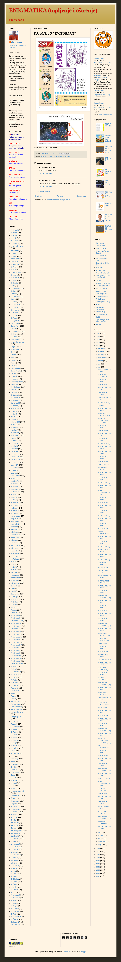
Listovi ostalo (15, 459)
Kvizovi (13, 438)
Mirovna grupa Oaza (103, 285)
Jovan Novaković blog (103, 273)
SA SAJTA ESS (103, 465)
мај (99, 832)
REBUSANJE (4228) (102, 439)
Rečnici (13, 721)
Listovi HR (14, 454)
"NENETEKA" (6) (104, 403)
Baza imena (100, 243)
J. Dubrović (15, 395)
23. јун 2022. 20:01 (45, 174)
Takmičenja (15, 825)
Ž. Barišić (14, 876)
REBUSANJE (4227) (102, 479)
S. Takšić (14, 737)
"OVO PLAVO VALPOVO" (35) (104, 730)
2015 (98, 867)
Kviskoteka (15, 433)
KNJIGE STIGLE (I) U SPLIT (105, 551)
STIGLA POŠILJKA (104, 779)
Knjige (13, 425)
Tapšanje (14, 828)
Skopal (13, 761)
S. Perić (14, 732)
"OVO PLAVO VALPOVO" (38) (104, 597)
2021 (98, 848)
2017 (98, 861)
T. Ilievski (14, 817)
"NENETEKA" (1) (104, 560)
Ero (12, 352)
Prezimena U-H (16, 658)
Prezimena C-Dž (17, 621)
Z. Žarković (15, 919)
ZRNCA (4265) (103, 461)
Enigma (13, 347)
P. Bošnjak (14, 597)
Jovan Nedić (15, 403)
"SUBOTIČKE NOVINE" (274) (104, 635)
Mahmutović (15, 521)
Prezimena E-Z (16, 626)
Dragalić (14, 329)
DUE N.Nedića (101, 256)
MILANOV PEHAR (104, 660)
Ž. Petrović (15, 908)
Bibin (13, 286)
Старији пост (82, 196)
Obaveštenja (15, 583)
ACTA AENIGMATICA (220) (104, 783)
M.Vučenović (15, 516)
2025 (98, 336)
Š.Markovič (15, 748)
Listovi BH (14, 451)
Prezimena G (15, 629)
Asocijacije (15, 261)
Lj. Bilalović (15, 468)
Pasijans (14, 605)
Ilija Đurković (15, 387)
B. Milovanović (16, 272)
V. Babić (14, 841)
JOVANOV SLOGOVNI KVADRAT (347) (104, 741)
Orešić (13, 591)
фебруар (101, 841)
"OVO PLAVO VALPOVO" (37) (104, 625)
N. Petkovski (15, 559)
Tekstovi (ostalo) (17, 831)
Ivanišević (14, 392)
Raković (14, 693)
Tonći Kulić (15, 836)
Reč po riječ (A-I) (17, 709)
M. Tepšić (14, 505)
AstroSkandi (15, 264)
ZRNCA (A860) (107, 159)
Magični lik (14, 519)
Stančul (13, 788)
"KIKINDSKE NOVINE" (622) (104, 415)
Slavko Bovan (16, 42)
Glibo (13, 365)
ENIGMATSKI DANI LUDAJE (108, 138)
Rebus (13, 699)
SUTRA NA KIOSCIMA (102, 375)
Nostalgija (14, 580)
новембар (102, 351)
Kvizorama (56, 156)
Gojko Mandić (16, 371)
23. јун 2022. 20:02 (45, 187)
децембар (102, 348)
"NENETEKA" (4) (104, 483)
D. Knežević (15, 310)
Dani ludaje (15, 323)
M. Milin (14, 494)
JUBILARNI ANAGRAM (103, 822)
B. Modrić (14, 275)
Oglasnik (14, 586)
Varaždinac (15, 868)
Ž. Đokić (14, 892)
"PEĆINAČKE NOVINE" (103, 469)
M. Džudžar (15, 481)
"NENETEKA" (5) (104, 444)
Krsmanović (15, 427)
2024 (98, 340)
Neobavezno (15, 578)
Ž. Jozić (14, 900)
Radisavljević (15, 691)
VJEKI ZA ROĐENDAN (103, 746)
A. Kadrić (14, 233)
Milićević (14, 540)
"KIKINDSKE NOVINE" (102, 694)
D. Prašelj (14, 315)
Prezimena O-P (16, 645)
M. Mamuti (14, 486)
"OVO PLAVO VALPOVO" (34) (104, 770)
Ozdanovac (15, 594)
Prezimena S (15, 650)
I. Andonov (15, 379)
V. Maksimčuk (16, 855)
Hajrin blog (99, 268)
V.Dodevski (15, 860)
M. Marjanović (16, 489)
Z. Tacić (14, 914)
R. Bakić (14, 669)
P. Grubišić (15, 602)
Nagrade (14, 572)
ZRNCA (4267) (103, 384)
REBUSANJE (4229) (102, 393)
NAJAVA (101, 406)
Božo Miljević (15, 288)
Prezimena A (15, 615)
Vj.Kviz (13, 871)
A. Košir (14, 238)
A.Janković (15, 243)
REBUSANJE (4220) (102, 764)
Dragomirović (15, 331)
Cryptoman (15, 296)
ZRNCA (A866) (107, 204)
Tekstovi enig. (16, 833)
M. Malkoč (14, 484)
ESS (12, 357)
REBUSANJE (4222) (102, 674)
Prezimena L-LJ (16, 637)
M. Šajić (14, 500)
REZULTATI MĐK (108, 125)
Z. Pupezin (15, 911)
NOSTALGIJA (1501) (102, 426)
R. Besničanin (16, 672)
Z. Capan (14, 882)
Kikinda (13, 419)
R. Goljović (15, 674)
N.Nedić (14, 567)
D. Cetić (49, 156)
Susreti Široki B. (16, 809)
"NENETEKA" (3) (104, 516)
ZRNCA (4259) (103, 716)
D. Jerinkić (14, 307)
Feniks (13, 363)
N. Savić (14, 562)
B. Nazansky (15, 278)
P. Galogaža (15, 599)
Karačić (13, 416)
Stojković (14, 804)
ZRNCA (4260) (103, 652)
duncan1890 (67, 952)
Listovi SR (14, 465)
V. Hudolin (14, 847)
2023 (98, 343)
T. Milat (13, 820)
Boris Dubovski (101, 248)
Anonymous (98, 75)
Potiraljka (14, 613)
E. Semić (14, 337)
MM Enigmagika (101, 288)
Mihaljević (14, 532)
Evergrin (14, 360)
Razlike (13, 696)
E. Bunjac (14, 334)
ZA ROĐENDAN (108, 171)
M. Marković (15, 492)
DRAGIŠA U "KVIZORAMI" (103, 640)
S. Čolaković (15, 727)
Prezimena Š (15, 653)
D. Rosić (14, 318)
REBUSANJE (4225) (102, 543)
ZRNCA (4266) (103, 430)
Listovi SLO (15, 462)
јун (99, 367)
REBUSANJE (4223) (102, 620)
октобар (101, 355)
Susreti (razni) (16, 806)
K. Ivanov (14, 406)
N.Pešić (14, 570)
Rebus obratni (16, 704)
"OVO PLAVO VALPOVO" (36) (104, 684)
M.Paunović (15, 513)
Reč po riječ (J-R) (17, 712)
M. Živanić (14, 508)
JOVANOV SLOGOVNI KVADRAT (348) (104, 420)
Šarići (13, 751)
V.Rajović (14, 863)
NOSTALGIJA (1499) (102, 499)
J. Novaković (15, 398)
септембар (102, 358)
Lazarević (14, 449)
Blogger (83, 952)
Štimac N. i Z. (16, 796)
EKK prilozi (15, 339)
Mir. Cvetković (16, 545)
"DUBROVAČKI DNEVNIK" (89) (104, 582)
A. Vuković (15, 241)
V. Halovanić (15, 844)
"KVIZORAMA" (103, 708)
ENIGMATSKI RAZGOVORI (103, 704)
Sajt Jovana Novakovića (100, 308)
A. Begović (15, 230)
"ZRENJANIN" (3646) (103, 572)
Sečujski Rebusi (101, 314)
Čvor (12, 299)
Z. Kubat (14, 903)
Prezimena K (15, 634)
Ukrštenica (15, 839)
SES (12, 756)
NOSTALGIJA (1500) (102, 457)
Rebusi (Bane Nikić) (103, 302)
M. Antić (14, 478)
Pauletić (14, 607)
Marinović (14, 527)
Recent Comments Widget (105, 114)
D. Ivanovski (15, 304)
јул (99, 364)
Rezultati (14, 724)
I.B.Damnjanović (17, 382)
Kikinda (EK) (15, 422)
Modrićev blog (101, 291)
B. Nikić (13, 280)
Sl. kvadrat (15, 764)
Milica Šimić (15, 537)
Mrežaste (14, 551)
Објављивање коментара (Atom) (58, 200)
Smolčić (14, 767)
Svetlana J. (15, 814)
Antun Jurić (15, 259)
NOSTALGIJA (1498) (102, 525)
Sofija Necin (15, 772)
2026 (98, 333)
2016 (98, 864)
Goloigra (14, 374)
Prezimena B (15, 618)
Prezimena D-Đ (16, 623)
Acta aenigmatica (17, 246)
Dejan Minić (15, 326)
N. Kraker (14, 556)
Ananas (13, 256)
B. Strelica (14, 283)
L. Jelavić (14, 446)
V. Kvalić (14, 852)
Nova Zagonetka (102, 294)
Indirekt (13, 390)
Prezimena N (15, 642)
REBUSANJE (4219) (102, 802)
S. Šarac (14, 735)
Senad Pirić (15, 753)
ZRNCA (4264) (103, 503)
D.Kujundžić (15, 321)
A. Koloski (14, 235)
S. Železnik (15, 740)
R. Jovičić (14, 677)
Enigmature (15, 349)
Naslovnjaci (15, 575)
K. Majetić (14, 411)
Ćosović (14, 294)
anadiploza (15, 251)
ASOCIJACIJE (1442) (103, 656)
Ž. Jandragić (15, 895)
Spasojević (15, 780)
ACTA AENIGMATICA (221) (104, 493)
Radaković (14, 688)
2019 (98, 855)
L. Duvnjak (15, 443)
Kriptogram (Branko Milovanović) (103, 276)
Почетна (60, 196)
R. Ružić (14, 680)
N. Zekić (14, 564)
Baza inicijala (100, 246)
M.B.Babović (15, 510)
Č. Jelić (13, 291)
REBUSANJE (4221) (102, 725)
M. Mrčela (14, 497)
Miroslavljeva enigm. (103, 283)
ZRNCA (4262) (103, 568)
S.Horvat (14, 745)
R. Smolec (14, 682)
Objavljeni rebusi (102, 296)
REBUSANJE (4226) (102, 512)
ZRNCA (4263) (103, 529)
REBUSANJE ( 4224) (103, 592)
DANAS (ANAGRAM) (103, 533)
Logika (13, 470)
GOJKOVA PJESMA (102, 789)
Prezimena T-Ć (16, 656)
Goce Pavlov (15, 368)
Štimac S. (14, 798)
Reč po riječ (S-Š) (17, 717)
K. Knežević (15, 408)
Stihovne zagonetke (18, 791)
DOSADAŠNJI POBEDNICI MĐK (108, 149)
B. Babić (14, 270)
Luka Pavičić (15, 476)
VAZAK (98, 324)
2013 (98, 873)
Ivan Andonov (101, 270)
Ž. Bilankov (15, 879)
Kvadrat (14, 430)
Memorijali (14, 529)
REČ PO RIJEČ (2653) (108, 182)
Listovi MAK (15, 457)
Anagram (43, 156)
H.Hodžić (14, 376)
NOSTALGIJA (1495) (102, 648)
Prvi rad (14, 666)
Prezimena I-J (16, 631)
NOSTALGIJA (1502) (102, 380)
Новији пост (38, 196)
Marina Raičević (16, 524)
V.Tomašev (15, 865)
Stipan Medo (15, 801)
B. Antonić (14, 267)
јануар (100, 844)
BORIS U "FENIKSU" (103, 679)
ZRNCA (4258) (103, 756)
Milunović (14, 543)
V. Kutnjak (14, 849)
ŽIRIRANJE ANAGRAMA (108, 229)
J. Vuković (14, 400)
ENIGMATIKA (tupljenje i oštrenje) (53, 10)
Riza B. (98, 304)
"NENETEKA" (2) (104, 547)
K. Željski (14, 414)
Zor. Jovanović (16, 925)
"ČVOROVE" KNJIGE (102, 812)
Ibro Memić (15, 384)
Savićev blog (100, 312)
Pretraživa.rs (100, 299)
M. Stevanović (16, 502)
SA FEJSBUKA (103, 644)
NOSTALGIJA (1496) (102, 607)
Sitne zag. (14, 759)
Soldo (13, 775)
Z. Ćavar (14, 884)
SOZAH (14, 778)
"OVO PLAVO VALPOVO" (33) (104, 817)
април (100, 835)
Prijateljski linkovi (17, 664)
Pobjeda (14, 610)
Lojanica (14, 473)
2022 (98, 346)
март (100, 838)
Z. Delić (13, 887)
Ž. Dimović (15, 890)
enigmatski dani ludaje (102, 62)
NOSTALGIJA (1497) (102, 564)
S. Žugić (14, 743)
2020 (98, 851)
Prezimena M (15, 640)
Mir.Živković (15, 548)
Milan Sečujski (16, 535)
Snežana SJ (15, 770)
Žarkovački (15, 922)
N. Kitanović (15, 554)
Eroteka (14, 355)
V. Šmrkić (14, 857)
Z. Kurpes (14, 906)
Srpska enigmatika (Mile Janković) (102, 321)
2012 (98, 876)
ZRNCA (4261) (103, 611)
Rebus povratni (16, 707)
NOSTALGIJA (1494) (102, 751)
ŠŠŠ (12, 786)
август (100, 361)
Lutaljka (98, 280)
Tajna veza (15, 823)
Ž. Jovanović (15, 898)
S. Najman (14, 729)
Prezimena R (15, 648)
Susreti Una (15, 812)
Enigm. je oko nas (17, 342)
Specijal (14, 783)
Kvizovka (14, 441)
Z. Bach (14, 874)
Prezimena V (15, 661)
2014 (98, 870)
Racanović (14, 685)
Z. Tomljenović (16, 917)
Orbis (13, 588)
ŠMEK (98, 317)
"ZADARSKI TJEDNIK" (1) (103, 669)
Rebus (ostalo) (65, 156)
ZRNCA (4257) (103, 793)
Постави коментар (43, 191)
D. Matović (15, 312)
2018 (98, 858)
